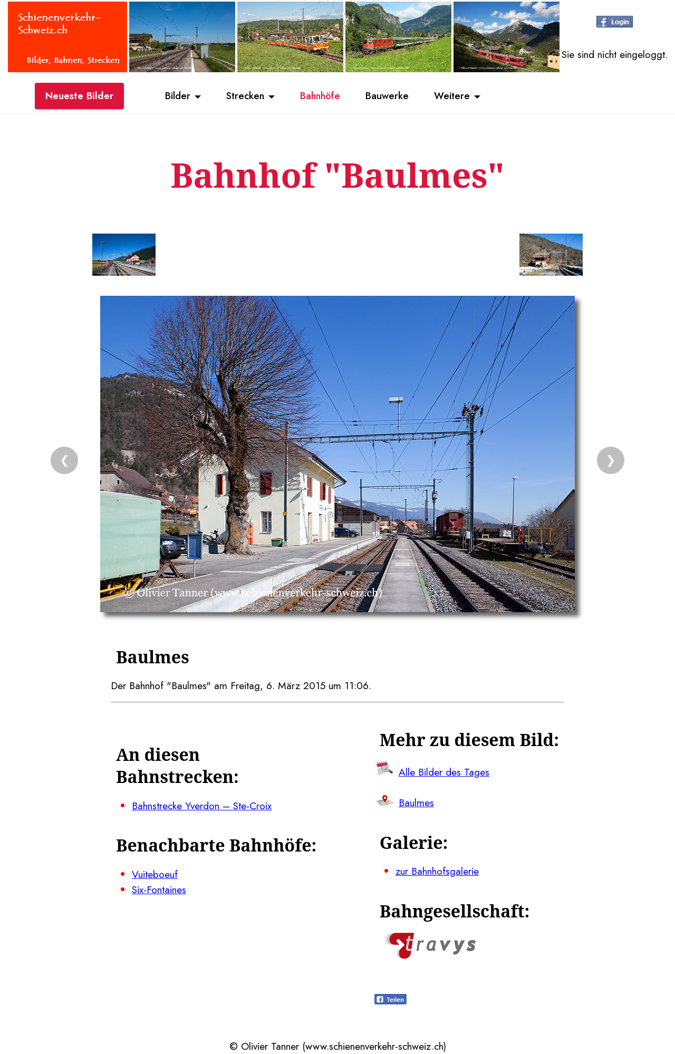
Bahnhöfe (321, 96)
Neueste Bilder (79, 96)
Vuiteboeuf (155, 874)
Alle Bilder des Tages (444, 772)
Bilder (174, 96)
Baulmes (416, 802)
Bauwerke (390, 96)
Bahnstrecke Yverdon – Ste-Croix (202, 805)
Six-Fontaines (159, 889)
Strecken (243, 96)
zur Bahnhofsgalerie (437, 871)
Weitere (457, 96)
